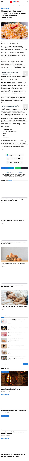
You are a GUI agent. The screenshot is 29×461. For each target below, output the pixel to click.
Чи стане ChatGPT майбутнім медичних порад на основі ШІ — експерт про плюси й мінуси (17, 321)
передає (9, 69)
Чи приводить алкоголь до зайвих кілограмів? (13, 410)
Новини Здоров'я (7, 5)
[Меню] (2, 2)
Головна (2, 5)
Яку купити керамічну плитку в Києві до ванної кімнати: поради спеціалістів (8, 175)
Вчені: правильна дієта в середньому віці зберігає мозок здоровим (20, 175)
